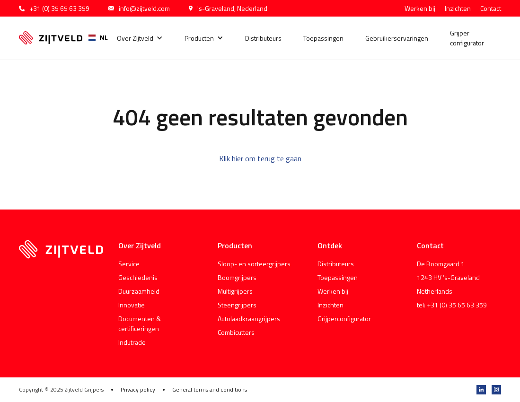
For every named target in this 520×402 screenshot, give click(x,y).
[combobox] (94, 37)
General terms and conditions (209, 389)
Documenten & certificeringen (139, 323)
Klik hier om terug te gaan (260, 158)
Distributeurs (263, 38)
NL (94, 38)
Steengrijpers (237, 305)
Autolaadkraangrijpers (249, 318)
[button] (139, 38)
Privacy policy (138, 389)
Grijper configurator (467, 38)
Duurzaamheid (138, 291)
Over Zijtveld (135, 38)
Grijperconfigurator (344, 318)
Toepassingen (323, 38)
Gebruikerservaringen (396, 38)
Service (129, 264)
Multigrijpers (235, 291)
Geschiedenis (138, 277)
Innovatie (131, 305)
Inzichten (458, 8)
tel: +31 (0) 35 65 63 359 (452, 305)
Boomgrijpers (237, 277)
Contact (490, 8)
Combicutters (236, 332)
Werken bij (420, 8)
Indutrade (132, 342)
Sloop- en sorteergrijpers (254, 264)
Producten (199, 38)
